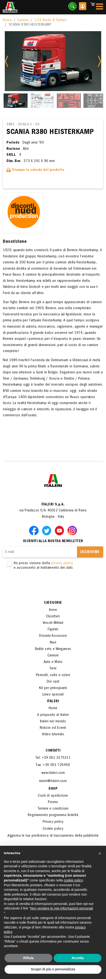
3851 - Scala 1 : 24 (22, 125)
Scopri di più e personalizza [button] (53, 969)
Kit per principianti (53, 688)
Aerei (53, 610)
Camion (23, 20)
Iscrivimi (90, 552)
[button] (100, 853)
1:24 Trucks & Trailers (50, 20)
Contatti (53, 751)
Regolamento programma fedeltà (53, 815)
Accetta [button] (77, 958)
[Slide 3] (69, 100)
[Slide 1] (16, 100)
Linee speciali (53, 695)
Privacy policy (53, 822)
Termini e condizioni (53, 809)
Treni (53, 669)
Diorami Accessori (53, 636)
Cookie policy (53, 829)
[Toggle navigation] (99, 7)
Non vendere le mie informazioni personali (61, 908)
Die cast (53, 682)
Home (7, 20)
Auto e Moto (53, 662)
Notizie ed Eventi (53, 728)
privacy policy (62, 563)
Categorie (53, 603)
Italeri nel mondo (53, 722)
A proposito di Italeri (53, 715)
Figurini (53, 629)
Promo (53, 802)
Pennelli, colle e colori (53, 675)
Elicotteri (53, 617)
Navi (53, 643)
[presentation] (39, 585)
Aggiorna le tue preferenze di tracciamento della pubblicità (53, 836)
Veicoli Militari (53, 623)
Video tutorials (53, 734)
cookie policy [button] (73, 880)
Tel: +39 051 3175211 (53, 758)
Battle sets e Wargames (53, 649)
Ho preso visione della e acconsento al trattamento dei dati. (53, 565)
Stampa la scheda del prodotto (35, 170)
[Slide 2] (42, 100)
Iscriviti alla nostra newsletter (53, 541)
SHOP (53, 789)
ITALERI (53, 701)
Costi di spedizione (53, 796)
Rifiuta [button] (28, 958)
